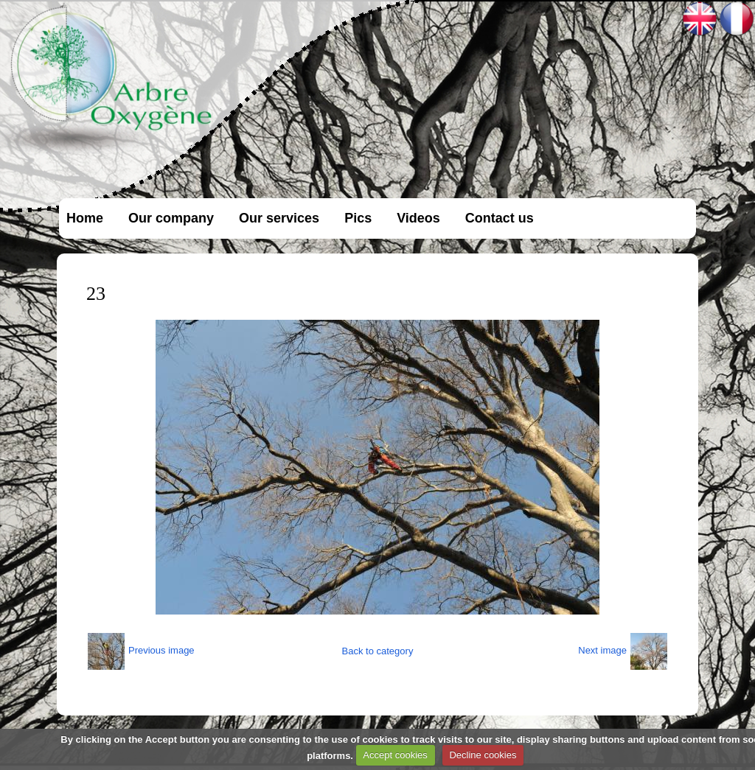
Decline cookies (482, 754)
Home (84, 218)
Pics (358, 218)
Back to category (378, 651)
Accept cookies (395, 754)
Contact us (499, 218)
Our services (279, 218)
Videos (418, 218)
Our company (171, 218)
